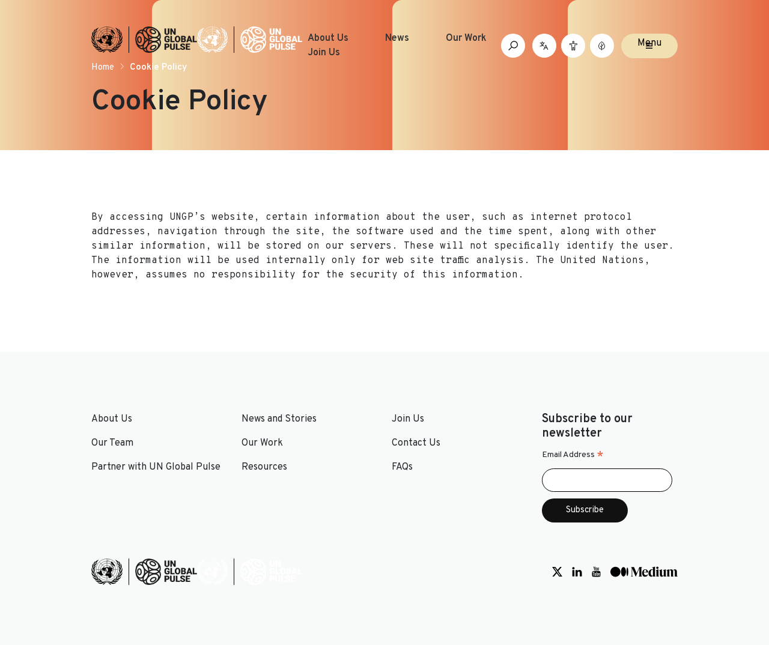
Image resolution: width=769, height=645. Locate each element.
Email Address (573, 455)
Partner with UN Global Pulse (155, 467)
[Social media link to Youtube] (596, 572)
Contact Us (416, 443)
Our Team (112, 443)
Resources (264, 467)
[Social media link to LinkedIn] (577, 572)
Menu (649, 43)
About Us (328, 38)
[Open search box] (513, 46)
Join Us (324, 53)
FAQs (402, 467)
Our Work (466, 38)
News (397, 38)
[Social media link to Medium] (644, 572)
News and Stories (279, 419)
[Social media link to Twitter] (557, 572)
